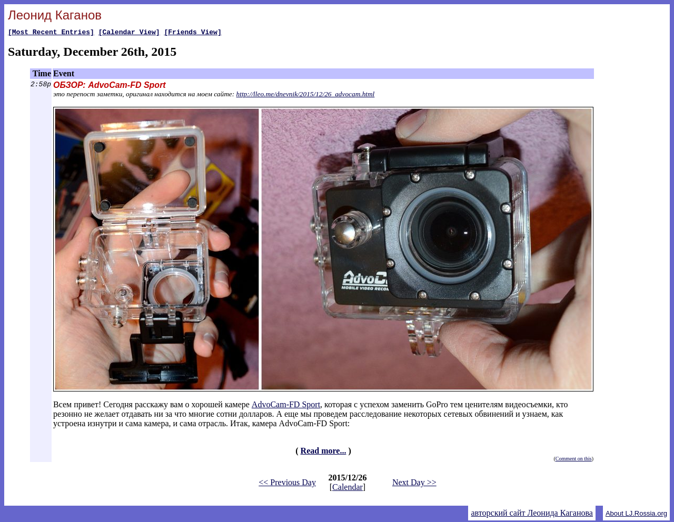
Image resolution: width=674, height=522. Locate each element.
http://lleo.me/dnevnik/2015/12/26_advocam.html (305, 95)
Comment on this (574, 460)
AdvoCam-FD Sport (286, 405)
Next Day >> (414, 483)
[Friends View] (192, 33)
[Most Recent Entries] (51, 33)
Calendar (347, 488)
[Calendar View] (129, 33)
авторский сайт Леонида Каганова (531, 514)
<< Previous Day (287, 483)
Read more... (323, 452)
